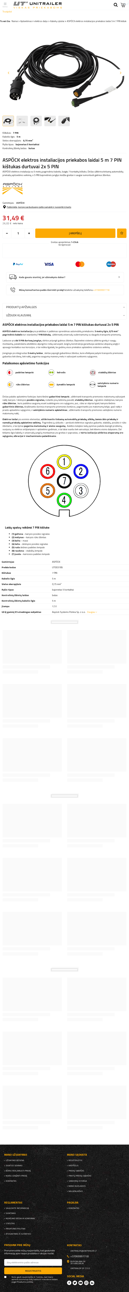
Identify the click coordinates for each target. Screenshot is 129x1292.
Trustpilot (7, 11)
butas (32, 148)
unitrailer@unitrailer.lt (83, 1251)
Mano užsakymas (15, 1155)
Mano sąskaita (77, 1155)
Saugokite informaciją (17, 1208)
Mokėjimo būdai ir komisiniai (20, 1218)
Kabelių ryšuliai (57, 21)
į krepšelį (75, 233)
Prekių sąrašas (76, 1171)
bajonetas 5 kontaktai (27, 144)
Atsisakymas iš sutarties (18, 1234)
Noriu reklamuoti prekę (18, 1171)
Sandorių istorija (78, 1181)
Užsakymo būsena (15, 1160)
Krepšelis (73, 1166)
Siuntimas (11, 1213)
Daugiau (91, 612)
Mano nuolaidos (77, 1186)
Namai (15, 21)
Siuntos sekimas (14, 1166)
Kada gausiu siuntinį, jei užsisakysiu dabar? (42, 277)
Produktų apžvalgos (21, 307)
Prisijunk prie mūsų (17, 1245)
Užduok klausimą (18, 315)
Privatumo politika (15, 1229)
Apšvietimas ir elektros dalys (34, 21)
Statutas (10, 1223)
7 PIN (15, 132)
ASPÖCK (20, 203)
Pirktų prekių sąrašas (80, 1176)
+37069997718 (101, 290)
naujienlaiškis (76, 1191)
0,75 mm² (28, 140)
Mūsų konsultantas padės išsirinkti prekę (64, 290)
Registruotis (75, 1160)
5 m (18, 136)
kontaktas (11, 1181)
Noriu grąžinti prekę (16, 1176)
